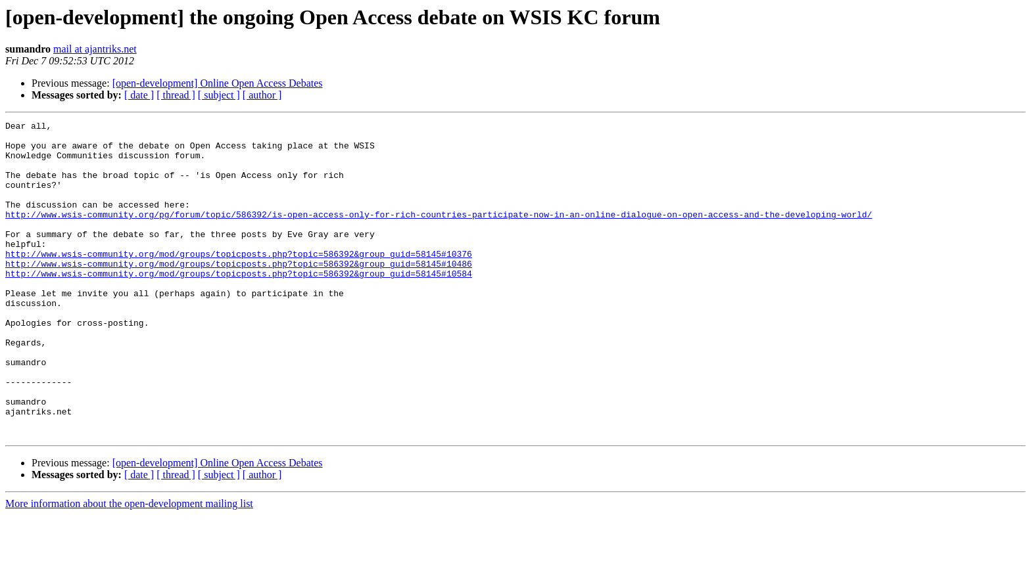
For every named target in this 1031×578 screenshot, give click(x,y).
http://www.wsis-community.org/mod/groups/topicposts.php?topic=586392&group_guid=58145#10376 (238, 281)
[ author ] (262, 94)
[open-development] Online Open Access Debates (217, 83)
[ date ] (139, 94)
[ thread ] (175, 94)
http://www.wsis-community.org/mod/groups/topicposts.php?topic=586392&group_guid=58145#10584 (238, 305)
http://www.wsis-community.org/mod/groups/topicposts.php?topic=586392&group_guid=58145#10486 (238, 293)
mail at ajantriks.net (95, 49)
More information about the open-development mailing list (129, 566)
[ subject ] (219, 94)
